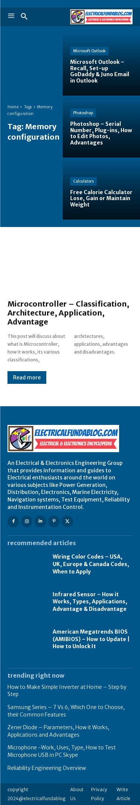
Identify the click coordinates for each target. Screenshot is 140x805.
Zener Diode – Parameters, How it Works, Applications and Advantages (58, 731)
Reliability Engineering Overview (46, 768)
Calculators (83, 181)
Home (13, 107)
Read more (27, 377)
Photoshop (83, 113)
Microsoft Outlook (89, 51)
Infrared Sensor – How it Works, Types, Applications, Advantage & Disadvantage (90, 601)
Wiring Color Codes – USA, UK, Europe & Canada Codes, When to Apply (91, 564)
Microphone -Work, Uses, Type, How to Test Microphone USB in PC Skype (61, 751)
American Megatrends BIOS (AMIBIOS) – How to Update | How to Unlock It (91, 639)
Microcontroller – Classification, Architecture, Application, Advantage (68, 312)
